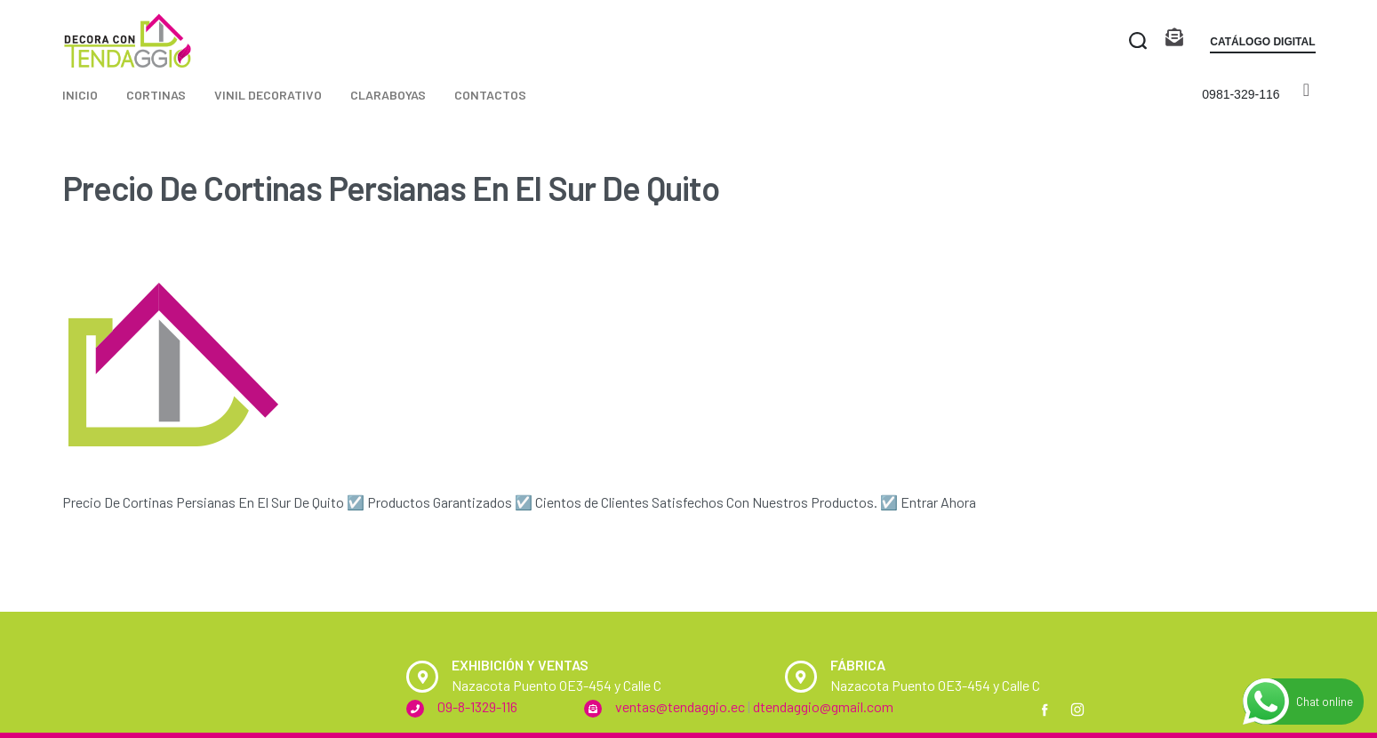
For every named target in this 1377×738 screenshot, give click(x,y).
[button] (1262, 44)
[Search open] (1138, 41)
